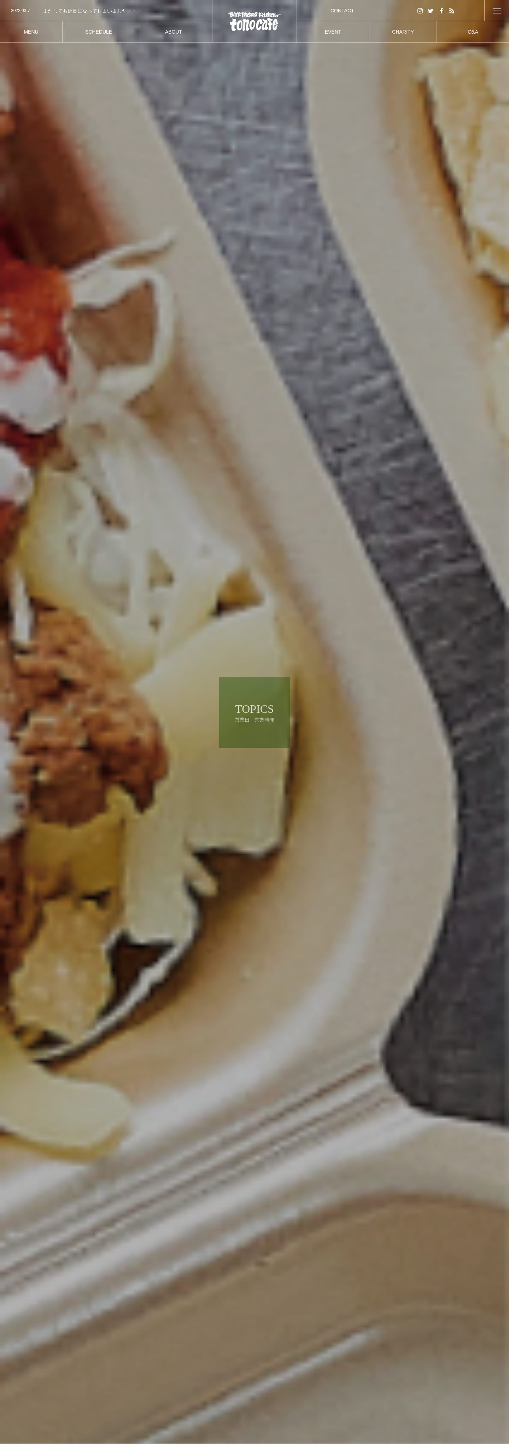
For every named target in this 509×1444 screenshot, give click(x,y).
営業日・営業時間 (148, 1382)
